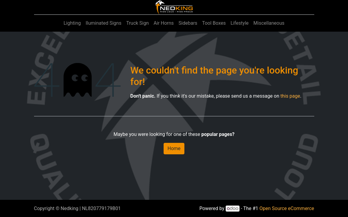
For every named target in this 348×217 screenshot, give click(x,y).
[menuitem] (72, 23)
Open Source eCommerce (286, 208)
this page (290, 96)
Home (174, 148)
